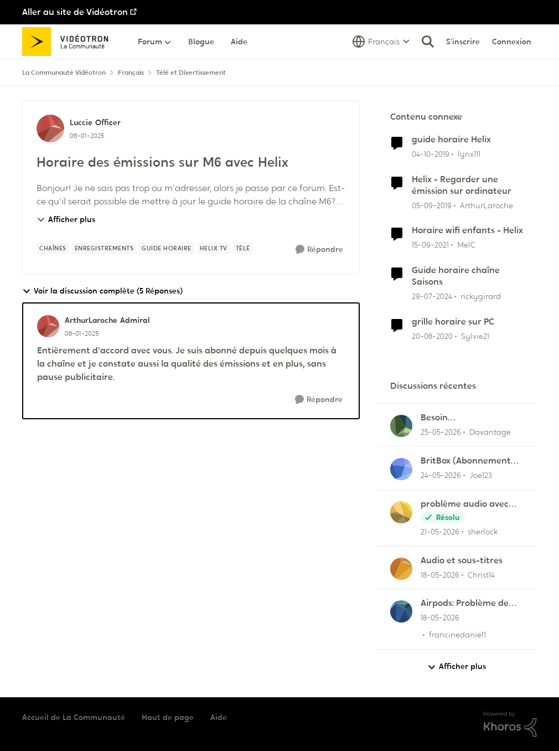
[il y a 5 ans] (432, 336)
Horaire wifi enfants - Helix (467, 230)
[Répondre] (319, 249)
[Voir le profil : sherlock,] (401, 512)
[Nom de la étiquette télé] (243, 248)
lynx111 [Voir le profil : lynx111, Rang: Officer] (469, 154)
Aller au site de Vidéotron (75, 12)
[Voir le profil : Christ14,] (401, 569)
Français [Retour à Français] (131, 72)
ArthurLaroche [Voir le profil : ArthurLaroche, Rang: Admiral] (91, 320)
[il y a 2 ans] (432, 296)
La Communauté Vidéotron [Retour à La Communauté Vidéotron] (64, 72)
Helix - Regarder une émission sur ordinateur (461, 185)
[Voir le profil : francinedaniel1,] (401, 611)
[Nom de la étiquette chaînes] (53, 248)
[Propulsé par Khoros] (510, 724)
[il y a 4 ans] (430, 245)
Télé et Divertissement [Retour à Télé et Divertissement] (191, 72)
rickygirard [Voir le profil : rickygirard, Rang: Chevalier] (480, 296)
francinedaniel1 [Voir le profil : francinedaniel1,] (457, 635)
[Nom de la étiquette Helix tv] (213, 248)
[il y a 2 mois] (441, 432)
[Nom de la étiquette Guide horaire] (166, 248)
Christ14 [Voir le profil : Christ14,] (481, 574)
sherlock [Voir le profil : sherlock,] (483, 532)
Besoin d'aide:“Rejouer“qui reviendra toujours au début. (467, 418)
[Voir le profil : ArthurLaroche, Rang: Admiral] (48, 326)
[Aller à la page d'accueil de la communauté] (69, 41)
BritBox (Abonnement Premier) (466, 461)
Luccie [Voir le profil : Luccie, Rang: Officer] (81, 122)
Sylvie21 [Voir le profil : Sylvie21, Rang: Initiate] (475, 336)
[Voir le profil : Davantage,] (401, 426)
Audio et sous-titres (462, 560)
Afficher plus (66, 219)
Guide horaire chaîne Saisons (456, 276)
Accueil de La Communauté (73, 717)
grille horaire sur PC (453, 321)
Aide (218, 717)
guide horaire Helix (451, 139)
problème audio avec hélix (465, 504)
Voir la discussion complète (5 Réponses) (102, 291)
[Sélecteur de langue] (381, 41)
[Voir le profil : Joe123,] (401, 469)
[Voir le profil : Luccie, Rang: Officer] (50, 128)
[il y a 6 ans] (430, 154)
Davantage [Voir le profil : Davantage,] (490, 432)
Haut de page (168, 717)
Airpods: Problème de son (465, 603)
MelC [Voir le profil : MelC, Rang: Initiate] (466, 245)
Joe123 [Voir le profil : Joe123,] (480, 475)
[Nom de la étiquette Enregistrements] (104, 248)
